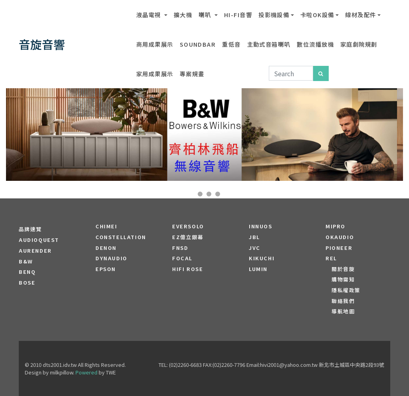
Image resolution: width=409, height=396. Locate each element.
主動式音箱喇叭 (269, 44)
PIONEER (339, 248)
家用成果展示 (154, 73)
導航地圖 (343, 311)
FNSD (180, 248)
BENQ (27, 272)
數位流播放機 (315, 44)
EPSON (105, 269)
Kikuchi (261, 258)
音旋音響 (42, 44)
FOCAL (182, 258)
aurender (35, 250)
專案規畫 (192, 73)
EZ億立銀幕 (188, 237)
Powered (86, 372)
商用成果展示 (154, 44)
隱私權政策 (346, 290)
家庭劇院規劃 (358, 44)
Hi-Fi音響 (238, 14)
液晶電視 (149, 14)
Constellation (120, 237)
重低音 (231, 44)
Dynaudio (111, 258)
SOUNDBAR (198, 44)
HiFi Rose (187, 269)
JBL (254, 237)
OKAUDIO (340, 237)
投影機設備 (273, 14)
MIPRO (335, 226)
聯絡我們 (343, 301)
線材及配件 (360, 14)
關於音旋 (343, 269)
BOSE (27, 282)
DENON (106, 248)
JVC (254, 248)
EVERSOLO (188, 226)
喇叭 (206, 14)
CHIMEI (106, 226)
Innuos (260, 226)
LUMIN (258, 269)
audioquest (39, 240)
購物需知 (343, 279)
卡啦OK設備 (317, 14)
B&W (26, 261)
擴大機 (183, 14)
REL (331, 258)
